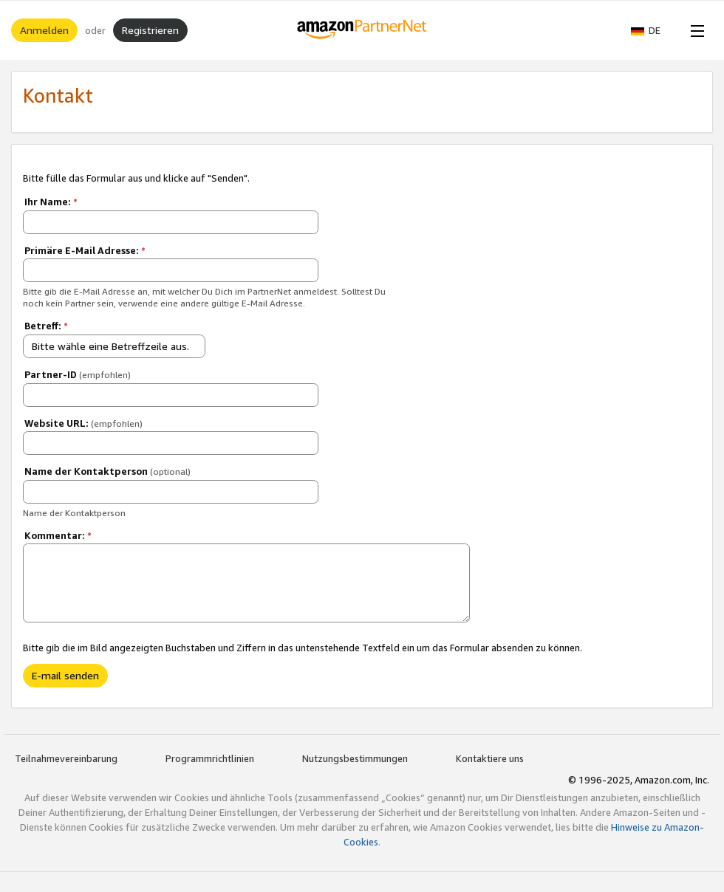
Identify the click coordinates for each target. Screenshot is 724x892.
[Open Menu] (694, 30)
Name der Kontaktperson (107, 471)
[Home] (362, 30)
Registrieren (150, 30)
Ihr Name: (51, 201)
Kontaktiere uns (490, 758)
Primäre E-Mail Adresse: (85, 250)
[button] (653, 30)
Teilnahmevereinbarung (66, 758)
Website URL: (83, 423)
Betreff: (46, 326)
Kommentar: (58, 535)
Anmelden (44, 30)
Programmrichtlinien (209, 758)
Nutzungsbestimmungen (355, 758)
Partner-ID (77, 374)
